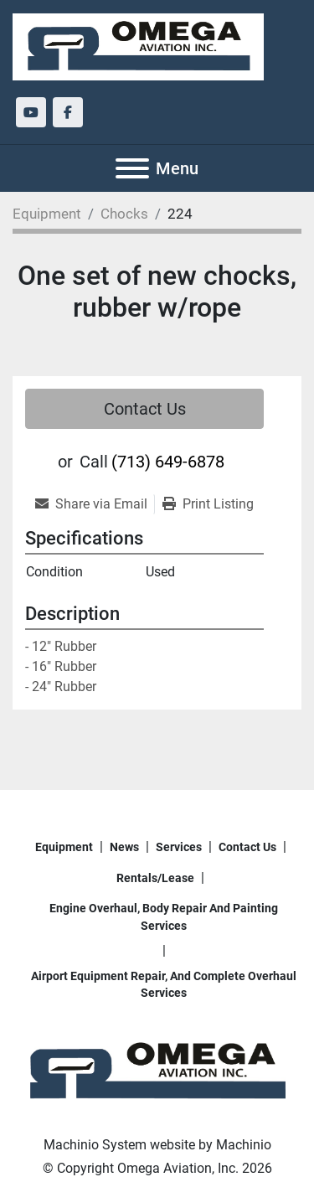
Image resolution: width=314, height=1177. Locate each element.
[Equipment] (47, 213)
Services (179, 847)
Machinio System (95, 1145)
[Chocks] (124, 213)
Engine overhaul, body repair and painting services (163, 916)
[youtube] (31, 112)
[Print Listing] (208, 504)
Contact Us (145, 409)
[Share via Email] (94, 504)
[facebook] (68, 112)
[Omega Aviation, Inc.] (157, 1071)
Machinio (243, 1145)
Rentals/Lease (155, 878)
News (124, 847)
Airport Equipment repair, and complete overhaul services (163, 984)
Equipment (64, 847)
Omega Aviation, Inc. (178, 1168)
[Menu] (132, 168)
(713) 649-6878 (167, 462)
